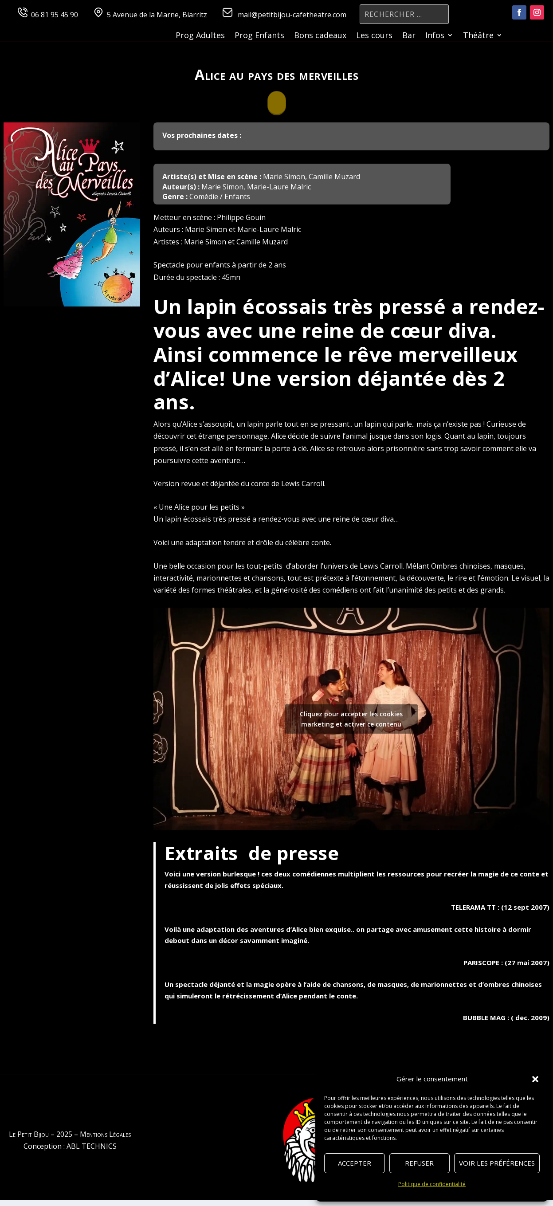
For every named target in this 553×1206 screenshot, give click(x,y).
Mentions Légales (105, 1134)
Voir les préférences (497, 1163)
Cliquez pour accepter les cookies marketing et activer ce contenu (351, 719)
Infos (434, 36)
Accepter (354, 1163)
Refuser (419, 1163)
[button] (535, 1079)
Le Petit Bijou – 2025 (40, 1134)
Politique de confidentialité (432, 1184)
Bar (409, 36)
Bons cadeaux (320, 36)
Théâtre (478, 36)
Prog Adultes (200, 36)
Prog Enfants (259, 36)
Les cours (374, 36)
